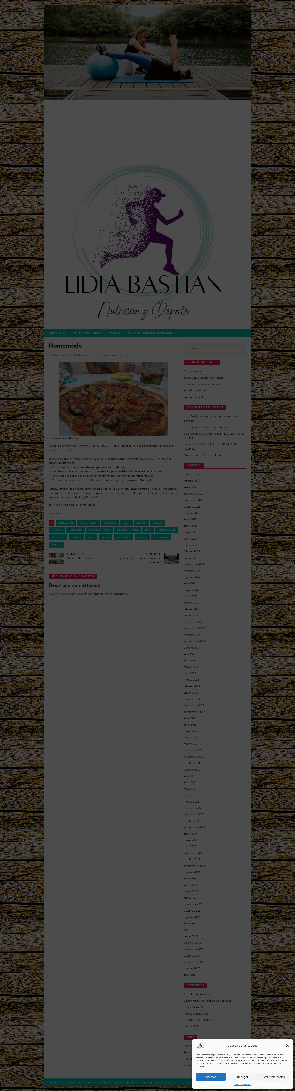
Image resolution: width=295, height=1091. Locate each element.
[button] (287, 1046)
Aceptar (211, 1077)
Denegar (242, 1077)
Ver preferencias (274, 1077)
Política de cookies (242, 1084)
